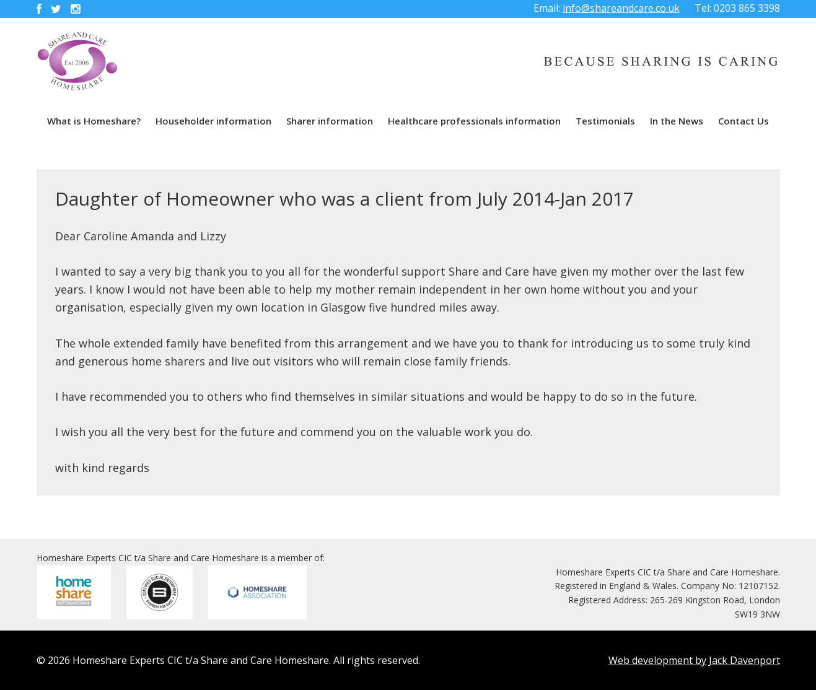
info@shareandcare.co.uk (621, 8)
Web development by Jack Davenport (694, 660)
